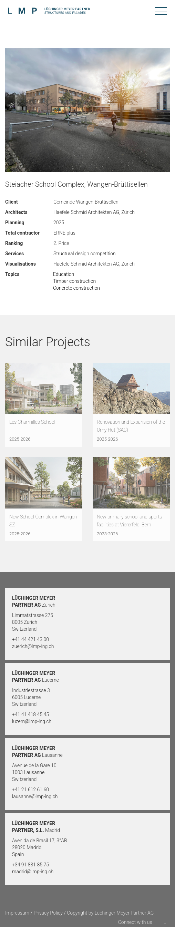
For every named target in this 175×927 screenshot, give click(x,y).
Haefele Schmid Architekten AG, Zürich (94, 212)
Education (63, 274)
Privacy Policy (47, 913)
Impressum (17, 913)
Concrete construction (76, 288)
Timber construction (74, 281)
